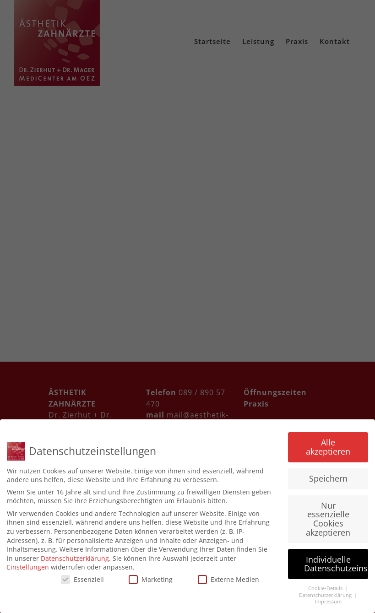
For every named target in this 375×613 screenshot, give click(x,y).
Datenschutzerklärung (75, 558)
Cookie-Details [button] (326, 588)
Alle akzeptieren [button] (328, 447)
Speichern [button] (328, 478)
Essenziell (82, 579)
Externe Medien (228, 579)
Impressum (328, 601)
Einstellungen (28, 567)
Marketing (151, 579)
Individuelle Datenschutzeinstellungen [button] (336, 564)
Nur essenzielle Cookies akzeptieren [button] (328, 519)
